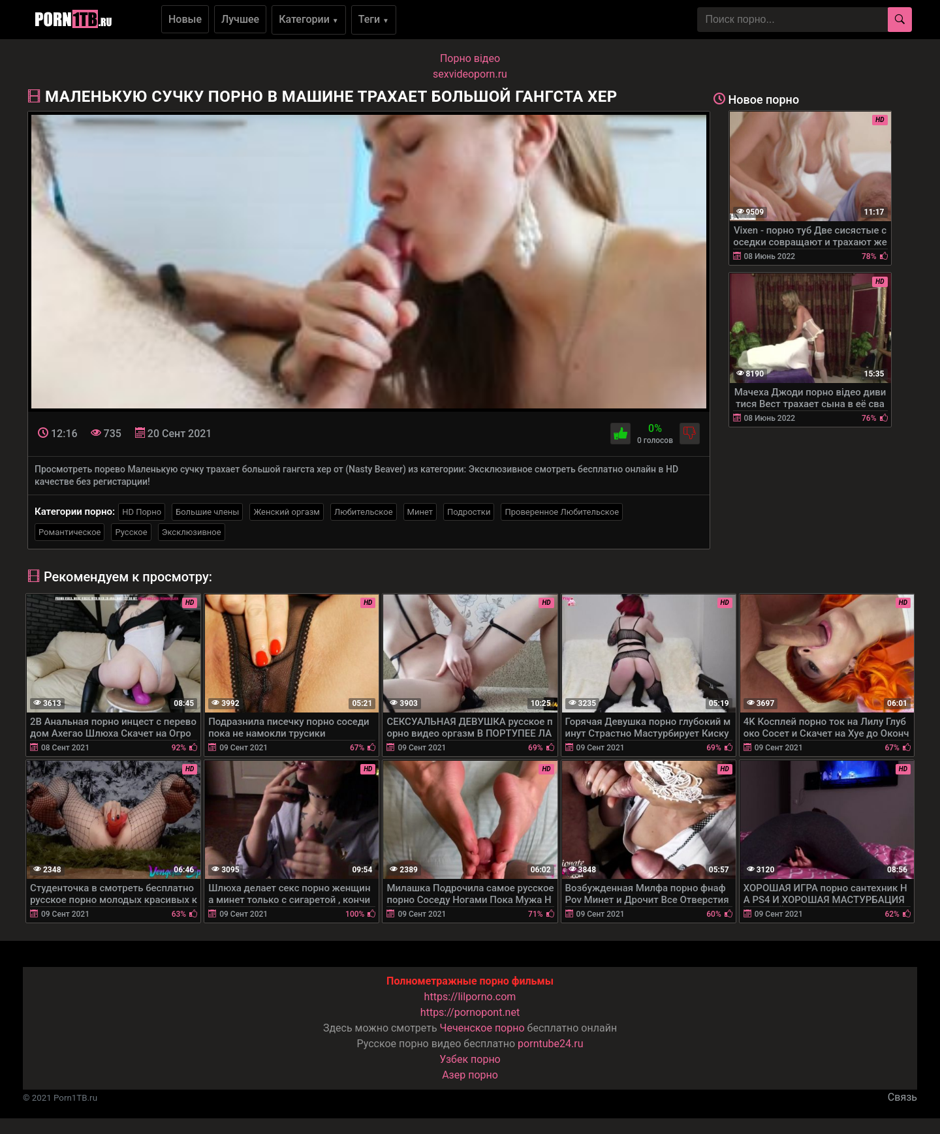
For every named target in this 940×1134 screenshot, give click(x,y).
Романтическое (70, 532)
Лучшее (240, 19)
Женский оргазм (286, 512)
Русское (131, 532)
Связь (902, 1097)
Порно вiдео (470, 58)
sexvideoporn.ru (470, 74)
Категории (309, 19)
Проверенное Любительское (562, 512)
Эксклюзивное (191, 532)
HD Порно (141, 512)
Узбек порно (470, 1059)
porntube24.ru (550, 1043)
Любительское (363, 512)
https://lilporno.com (470, 996)
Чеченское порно (482, 1028)
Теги (373, 19)
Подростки (468, 512)
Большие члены (207, 512)
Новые (185, 19)
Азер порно (470, 1075)
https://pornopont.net (470, 1012)
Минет (420, 512)
